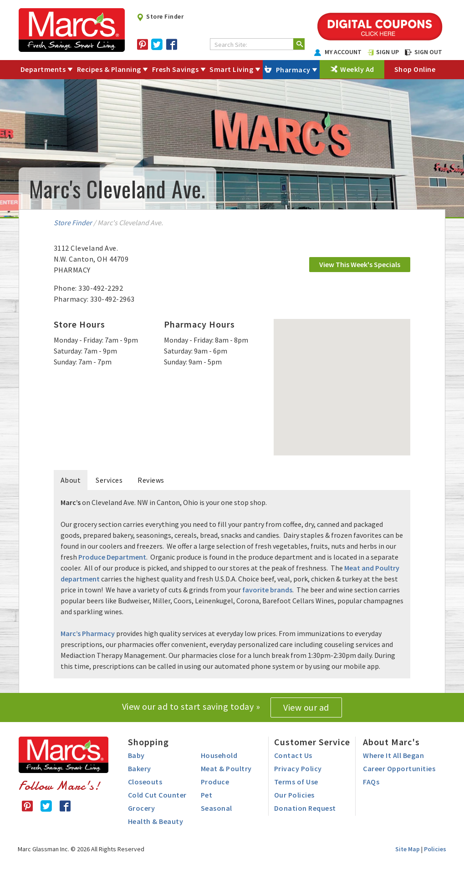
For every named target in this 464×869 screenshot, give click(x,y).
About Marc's (391, 742)
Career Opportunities (399, 768)
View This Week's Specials (359, 264)
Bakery (139, 768)
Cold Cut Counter (157, 794)
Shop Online (415, 69)
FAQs (371, 781)
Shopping (148, 742)
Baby (136, 755)
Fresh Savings (175, 69)
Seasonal (216, 808)
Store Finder (160, 16)
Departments (43, 69)
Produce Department (112, 556)
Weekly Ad (357, 69)
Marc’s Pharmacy (88, 633)
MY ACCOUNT (338, 52)
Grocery (141, 808)
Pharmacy (293, 69)
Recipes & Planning (109, 69)
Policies (435, 849)
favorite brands (267, 589)
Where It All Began (393, 755)
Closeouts (145, 781)
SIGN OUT (423, 52)
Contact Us (293, 755)
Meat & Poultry (226, 768)
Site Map (407, 849)
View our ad (306, 707)
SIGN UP (383, 52)
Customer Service (312, 742)
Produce (215, 781)
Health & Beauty (156, 821)
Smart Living (231, 69)
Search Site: (230, 44)
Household (219, 755)
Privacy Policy (298, 768)
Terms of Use (296, 781)
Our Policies (294, 794)
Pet (207, 794)
